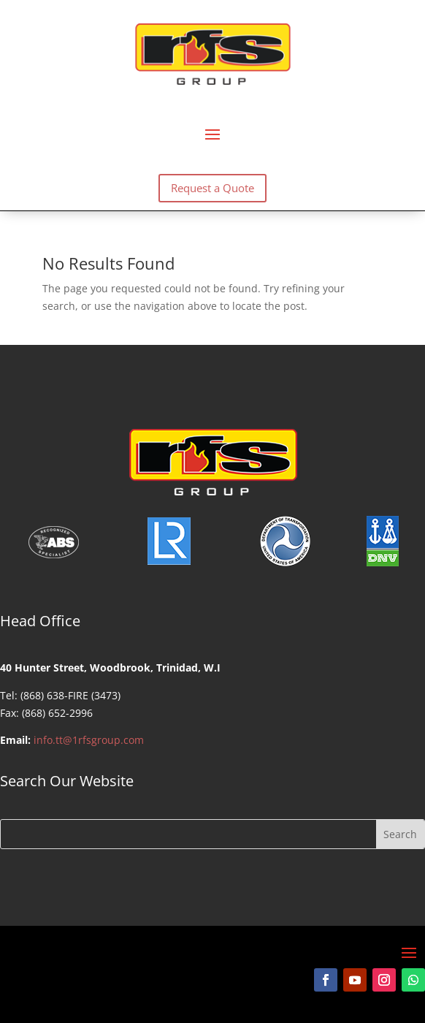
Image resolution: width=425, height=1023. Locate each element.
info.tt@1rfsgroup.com (89, 740)
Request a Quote (212, 187)
